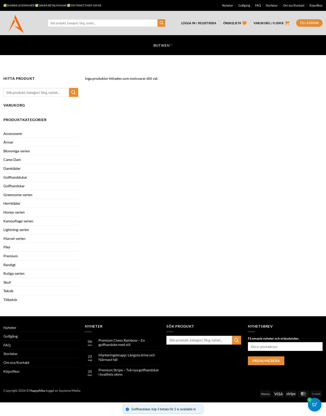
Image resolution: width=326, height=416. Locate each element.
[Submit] (161, 23)
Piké (6, 247)
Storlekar (272, 5)
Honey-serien (14, 212)
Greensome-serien (17, 194)
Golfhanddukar (15, 177)
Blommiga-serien (16, 151)
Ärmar (8, 142)
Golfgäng (244, 5)
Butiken (163, 45)
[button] (198, 23)
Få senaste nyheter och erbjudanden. (273, 338)
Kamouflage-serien (18, 221)
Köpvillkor (316, 5)
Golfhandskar (14, 186)
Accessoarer (12, 133)
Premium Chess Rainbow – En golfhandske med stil (121, 342)
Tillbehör (10, 299)
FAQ (258, 5)
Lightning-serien (16, 229)
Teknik (8, 291)
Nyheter (227, 5)
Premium (10, 256)
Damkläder (12, 168)
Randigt (9, 265)
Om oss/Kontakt (293, 5)
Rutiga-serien (13, 273)
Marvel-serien (14, 238)
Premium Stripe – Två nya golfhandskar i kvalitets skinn (128, 372)
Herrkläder (11, 203)
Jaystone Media (69, 390)
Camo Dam (12, 159)
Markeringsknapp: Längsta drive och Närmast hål (126, 357)
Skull (7, 282)
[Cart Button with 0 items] (314, 404)
